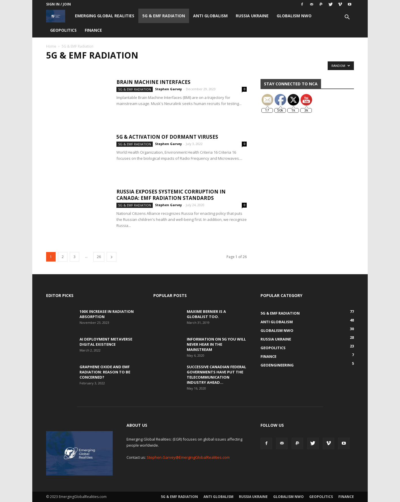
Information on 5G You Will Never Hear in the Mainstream (216, 344)
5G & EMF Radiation (163, 15)
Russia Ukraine (252, 15)
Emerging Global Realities (104, 15)
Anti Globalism (210, 15)
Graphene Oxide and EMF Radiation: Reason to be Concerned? (105, 372)
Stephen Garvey (168, 89)
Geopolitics (63, 30)
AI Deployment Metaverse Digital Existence (106, 341)
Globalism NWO (294, 15)
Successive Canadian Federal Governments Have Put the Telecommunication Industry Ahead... (216, 374)
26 (99, 256)
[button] (347, 17)
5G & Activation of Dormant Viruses (167, 137)
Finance (93, 30)
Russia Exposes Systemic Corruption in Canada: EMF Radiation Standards (171, 194)
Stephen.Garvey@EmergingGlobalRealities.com (188, 457)
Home (51, 46)
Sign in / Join (58, 4)
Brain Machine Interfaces (153, 82)
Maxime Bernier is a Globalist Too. (206, 314)
